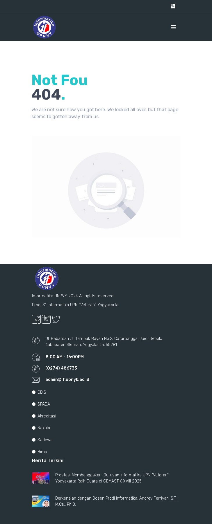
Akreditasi (44, 416)
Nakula (41, 428)
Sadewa (42, 439)
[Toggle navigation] (173, 6)
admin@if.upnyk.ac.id (67, 379)
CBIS (39, 392)
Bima (39, 451)
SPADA (41, 404)
